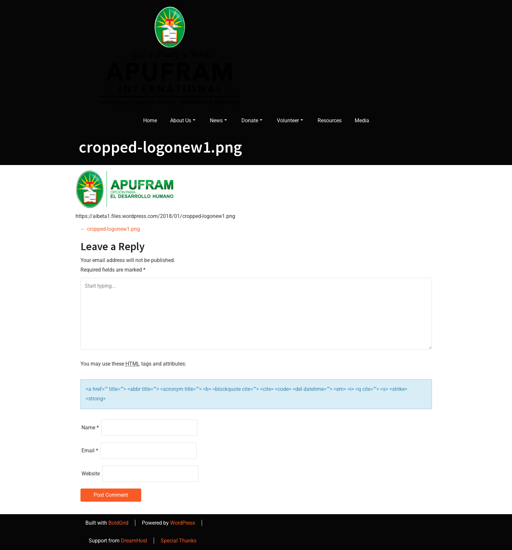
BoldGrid (118, 523)
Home (150, 120)
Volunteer (290, 120)
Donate (251, 120)
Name (90, 427)
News (218, 120)
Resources (330, 120)
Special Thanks (178, 541)
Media (362, 120)
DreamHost (134, 541)
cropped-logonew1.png (110, 229)
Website (90, 473)
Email (89, 450)
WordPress (182, 523)
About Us (182, 120)
